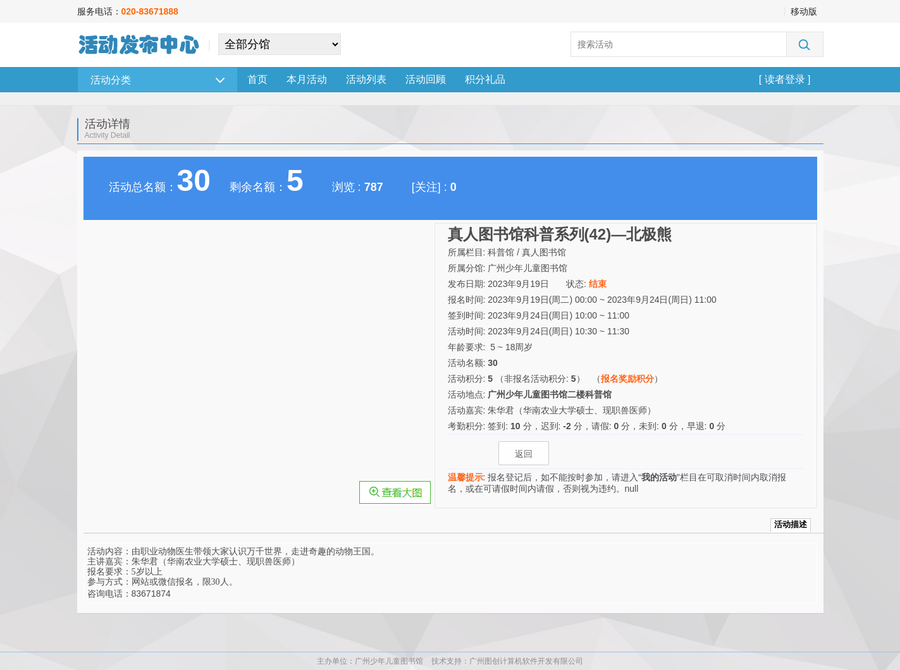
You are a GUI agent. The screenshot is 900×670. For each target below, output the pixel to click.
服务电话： (127, 11)
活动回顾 (425, 79)
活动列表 (366, 79)
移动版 (804, 11)
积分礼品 (485, 79)
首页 (257, 79)
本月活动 (307, 79)
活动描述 (790, 524)
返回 (524, 454)
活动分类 (157, 80)
